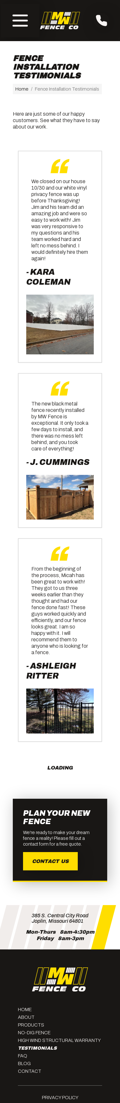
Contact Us (50, 861)
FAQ (22, 1055)
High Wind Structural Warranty (59, 1040)
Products (31, 1024)
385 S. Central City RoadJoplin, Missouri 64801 (60, 918)
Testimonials (37, 1048)
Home (21, 89)
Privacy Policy (60, 1097)
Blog (24, 1063)
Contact (29, 1071)
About (26, 1017)
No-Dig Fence (34, 1032)
